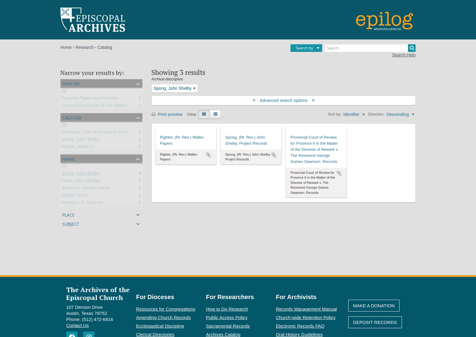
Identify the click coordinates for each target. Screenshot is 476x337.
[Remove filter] (194, 88)
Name (68, 158)
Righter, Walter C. (78, 147)
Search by (304, 48)
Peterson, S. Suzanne (82, 203)
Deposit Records (375, 322)
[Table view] (215, 114)
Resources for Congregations (165, 309)
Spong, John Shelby (81, 140)
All (64, 91)
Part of (71, 83)
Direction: (376, 114)
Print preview (166, 114)
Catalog (104, 47)
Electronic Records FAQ (300, 326)
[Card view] (204, 114)
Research (85, 47)
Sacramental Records (228, 326)
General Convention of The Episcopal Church (104, 106)
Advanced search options (284, 100)
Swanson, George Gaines (86, 189)
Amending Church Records (163, 317)
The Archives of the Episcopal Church (98, 293)
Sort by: (335, 114)
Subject (70, 223)
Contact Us (77, 325)
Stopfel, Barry (74, 196)
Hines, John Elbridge (81, 181)
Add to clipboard (209, 155)
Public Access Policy (227, 317)
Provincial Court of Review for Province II (100, 133)
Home (66, 47)
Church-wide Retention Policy (306, 317)
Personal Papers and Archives (90, 99)
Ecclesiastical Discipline (160, 326)
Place (68, 214)
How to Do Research (227, 309)
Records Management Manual (306, 309)
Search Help (404, 54)
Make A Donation (374, 305)
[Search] (370, 48)
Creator (71, 117)
